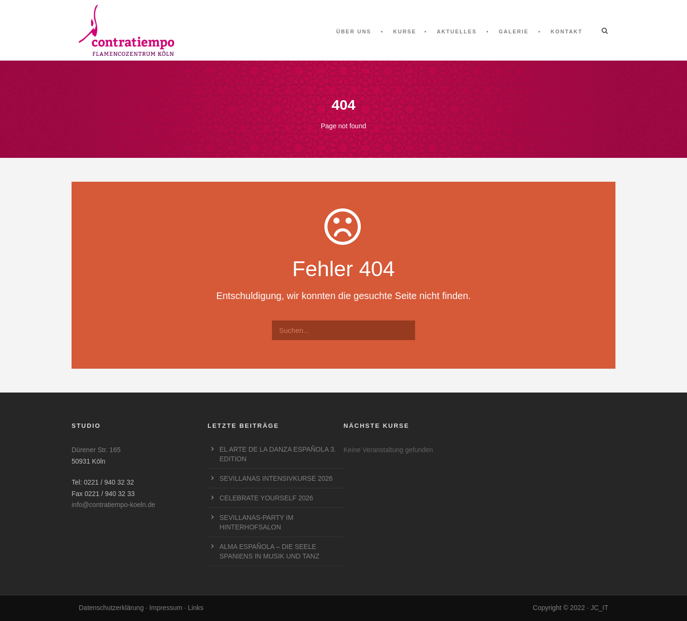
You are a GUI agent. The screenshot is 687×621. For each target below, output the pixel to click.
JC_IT (599, 607)
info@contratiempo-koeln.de (113, 504)
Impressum (165, 607)
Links (196, 607)
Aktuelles (457, 31)
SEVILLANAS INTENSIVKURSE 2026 (276, 478)
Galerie (514, 31)
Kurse (404, 31)
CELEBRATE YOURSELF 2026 (266, 498)
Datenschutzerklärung (111, 607)
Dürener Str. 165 (96, 450)
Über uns (353, 31)
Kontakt (567, 31)
